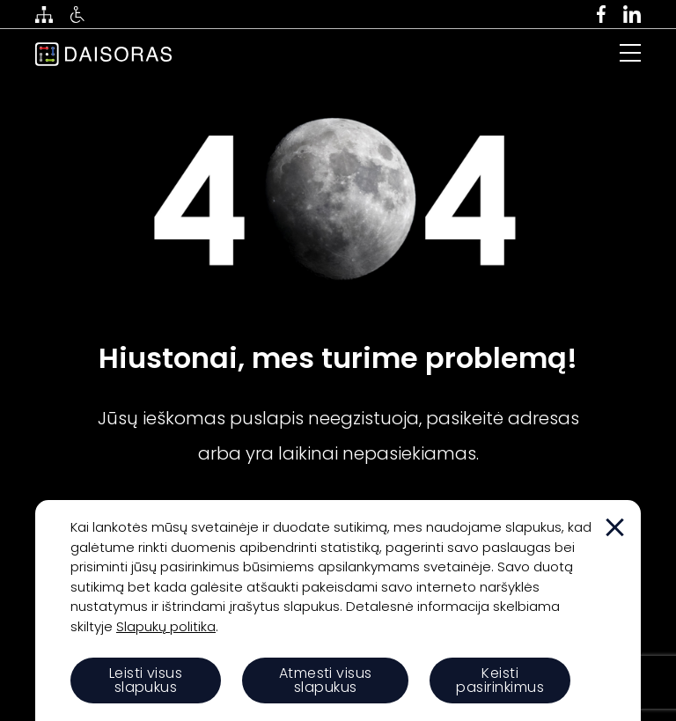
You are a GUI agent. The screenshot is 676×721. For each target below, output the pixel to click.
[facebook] (601, 14)
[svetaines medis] (44, 14)
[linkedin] (632, 14)
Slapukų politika (166, 626)
